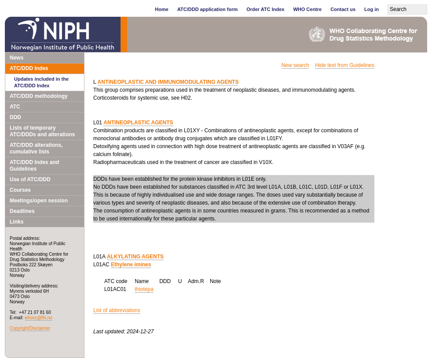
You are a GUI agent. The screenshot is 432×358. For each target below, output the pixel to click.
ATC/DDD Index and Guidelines (34, 165)
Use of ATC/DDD (30, 179)
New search (295, 65)
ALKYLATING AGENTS (135, 257)
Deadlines (22, 211)
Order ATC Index (265, 9)
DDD (15, 117)
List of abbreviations (116, 310)
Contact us (342, 9)
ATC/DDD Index (29, 68)
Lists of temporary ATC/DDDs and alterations (42, 131)
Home (161, 9)
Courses (20, 190)
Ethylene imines (131, 264)
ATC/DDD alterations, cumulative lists (36, 148)
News (16, 58)
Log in (371, 9)
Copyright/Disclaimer (30, 328)
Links (16, 222)
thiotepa (144, 289)
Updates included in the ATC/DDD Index (41, 82)
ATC (15, 107)
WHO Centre (307, 9)
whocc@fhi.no (38, 317)
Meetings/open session (39, 201)
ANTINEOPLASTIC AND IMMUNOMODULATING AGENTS (168, 82)
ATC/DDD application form (207, 9)
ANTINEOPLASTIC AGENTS (138, 122)
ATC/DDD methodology (39, 96)
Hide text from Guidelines (344, 65)
